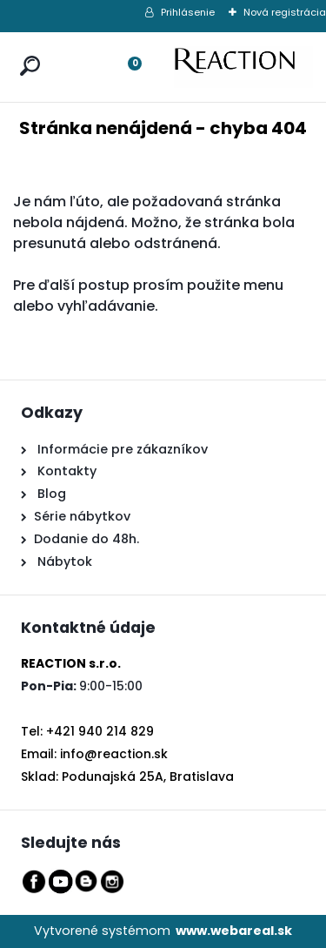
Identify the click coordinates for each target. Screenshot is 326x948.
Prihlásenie (188, 12)
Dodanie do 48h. (86, 539)
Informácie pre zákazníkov (121, 449)
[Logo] (243, 67)
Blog (50, 493)
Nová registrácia (284, 12)
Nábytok (63, 561)
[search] (26, 49)
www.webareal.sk (234, 930)
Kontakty (67, 471)
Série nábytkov (82, 516)
